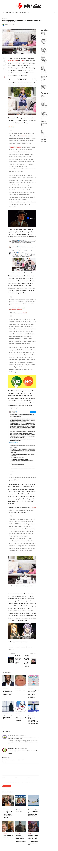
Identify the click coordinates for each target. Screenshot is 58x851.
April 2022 (43, 81)
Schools (42, 132)
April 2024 (43, 56)
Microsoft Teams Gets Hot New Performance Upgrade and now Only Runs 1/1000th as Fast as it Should (33, 719)
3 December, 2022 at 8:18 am (22, 748)
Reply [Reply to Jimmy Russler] (10, 743)
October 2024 (43, 52)
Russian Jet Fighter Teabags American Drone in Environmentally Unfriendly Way (33, 812)
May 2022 (42, 80)
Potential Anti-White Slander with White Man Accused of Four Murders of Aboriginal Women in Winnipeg (26, 661)
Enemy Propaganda (44, 115)
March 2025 (43, 47)
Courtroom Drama (44, 107)
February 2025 (43, 48)
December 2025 (44, 36)
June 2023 (43, 66)
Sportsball (42, 134)
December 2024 (44, 50)
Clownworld (4, 18)
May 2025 (42, 44)
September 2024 (44, 53)
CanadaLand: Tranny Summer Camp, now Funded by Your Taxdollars (21, 718)
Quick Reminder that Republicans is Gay (8, 836)
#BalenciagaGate (21, 307)
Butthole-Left (43, 99)
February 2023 (43, 70)
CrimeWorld (43, 111)
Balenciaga (11, 647)
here (9, 60)
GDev (42, 117)
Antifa (42, 97)
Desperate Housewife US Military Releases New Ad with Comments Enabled (21, 838)
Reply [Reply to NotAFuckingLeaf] (10, 753)
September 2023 (44, 62)
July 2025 (42, 42)
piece (34, 507)
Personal (42, 126)
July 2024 (42, 54)
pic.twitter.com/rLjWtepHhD (15, 309)
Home (7, 12)
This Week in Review (44, 138)
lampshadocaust (44, 123)
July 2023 (42, 65)
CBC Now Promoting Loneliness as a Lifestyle (8, 717)
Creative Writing (44, 110)
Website (28, 777)
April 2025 (43, 45)
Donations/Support (22, 12)
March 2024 (43, 57)
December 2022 (44, 72)
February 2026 (43, 34)
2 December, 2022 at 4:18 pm (21, 735)
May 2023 (42, 67)
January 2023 (43, 71)
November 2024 (44, 51)
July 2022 (42, 78)
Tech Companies (44, 135)
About (29, 12)
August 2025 (43, 41)
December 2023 (44, 60)
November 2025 (44, 38)
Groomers (17, 647)
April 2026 (43, 32)
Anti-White (43, 96)
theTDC (6, 24)
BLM (41, 98)
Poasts (16, 12)
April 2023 (43, 68)
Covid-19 (42, 108)
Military (42, 124)
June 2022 (43, 79)
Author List (11, 12)
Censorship (43, 102)
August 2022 (43, 77)
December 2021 (44, 86)
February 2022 (43, 84)
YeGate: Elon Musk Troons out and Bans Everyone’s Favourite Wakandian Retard (18, 659)
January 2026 (43, 35)
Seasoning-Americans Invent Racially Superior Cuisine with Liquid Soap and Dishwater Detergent (8, 813)
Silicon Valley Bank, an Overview (20, 810)
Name (3, 777)
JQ (41, 122)
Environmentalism (44, 116)
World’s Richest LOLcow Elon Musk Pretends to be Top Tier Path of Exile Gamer (7, 693)
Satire (42, 131)
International (43, 121)
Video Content (43, 141)
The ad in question (15, 147)
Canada (29, 833)
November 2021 (44, 87)
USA (41, 140)
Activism (42, 95)
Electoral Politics (44, 114)
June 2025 (43, 43)
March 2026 (43, 33)
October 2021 (43, 88)
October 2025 (43, 39)
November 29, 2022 (23, 312)
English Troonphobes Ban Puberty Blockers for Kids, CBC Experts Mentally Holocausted (33, 694)
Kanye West (23, 647)
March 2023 (43, 69)
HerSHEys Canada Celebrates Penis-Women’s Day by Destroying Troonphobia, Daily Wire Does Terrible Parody (33, 840)
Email (16, 777)
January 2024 (43, 59)
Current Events (43, 112)
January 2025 (43, 49)
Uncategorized (43, 139)
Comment (4, 762)
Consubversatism (44, 106)
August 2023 (43, 63)
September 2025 (44, 40)
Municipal (42, 125)
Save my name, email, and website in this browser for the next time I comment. (18, 782)
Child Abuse (43, 103)
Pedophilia (30, 647)
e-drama (42, 113)
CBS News (11, 127)
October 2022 (43, 75)
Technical (42, 136)
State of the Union (20, 690)
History (42, 120)
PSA (41, 130)
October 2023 (43, 61)
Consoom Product (44, 105)
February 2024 (43, 58)
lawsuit (24, 136)
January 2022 (43, 85)
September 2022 (44, 76)
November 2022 (44, 74)
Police (42, 129)
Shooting (42, 133)
